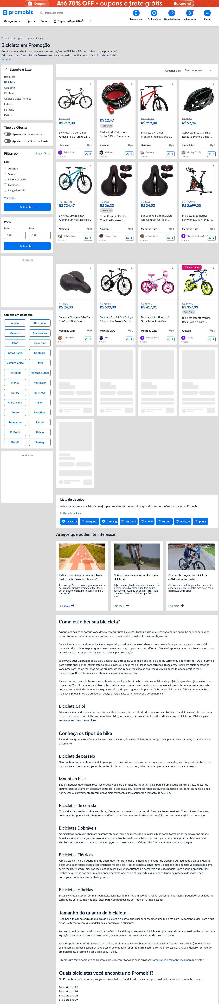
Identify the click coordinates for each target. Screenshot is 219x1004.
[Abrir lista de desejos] (172, 16)
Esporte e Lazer (24, 31)
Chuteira (9, 85)
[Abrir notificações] (189, 16)
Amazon (13, 161)
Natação (9, 102)
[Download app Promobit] (136, 16)
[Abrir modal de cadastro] (207, 16)
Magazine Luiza (17, 183)
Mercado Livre (16, 172)
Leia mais (66, 599)
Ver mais (6, 52)
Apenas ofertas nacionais (27, 127)
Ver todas (10, 190)
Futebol (8, 96)
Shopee (12, 166)
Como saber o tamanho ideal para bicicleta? (177, 953)
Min (6, 221)
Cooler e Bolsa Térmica (17, 91)
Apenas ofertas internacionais (30, 133)
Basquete (9, 69)
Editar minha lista (70, 506)
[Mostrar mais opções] (90, 21)
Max (31, 221)
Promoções (7, 31)
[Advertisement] (137, 246)
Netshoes (14, 177)
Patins (8, 107)
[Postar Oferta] (154, 16)
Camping (9, 80)
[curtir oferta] (88, 147)
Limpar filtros (43, 146)
